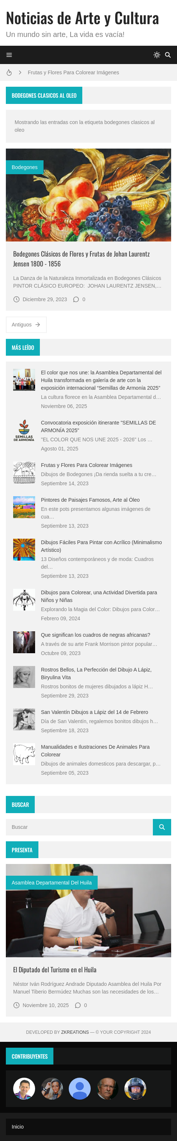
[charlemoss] (107, 1089)
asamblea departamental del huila (52, 883)
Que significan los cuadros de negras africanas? (95, 635)
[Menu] (9, 55)
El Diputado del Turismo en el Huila (55, 969)
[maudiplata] (135, 1089)
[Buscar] (168, 55)
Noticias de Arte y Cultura (82, 17)
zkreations (75, 1032)
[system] (157, 55)
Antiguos (26, 324)
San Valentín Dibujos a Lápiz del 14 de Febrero (94, 712)
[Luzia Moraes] (52, 1089)
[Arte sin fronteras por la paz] (24, 1089)
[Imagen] (88, 195)
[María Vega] (80, 1089)
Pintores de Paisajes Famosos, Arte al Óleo (90, 500)
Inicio (18, 1127)
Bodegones (25, 167)
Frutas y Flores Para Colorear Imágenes (73, 72)
